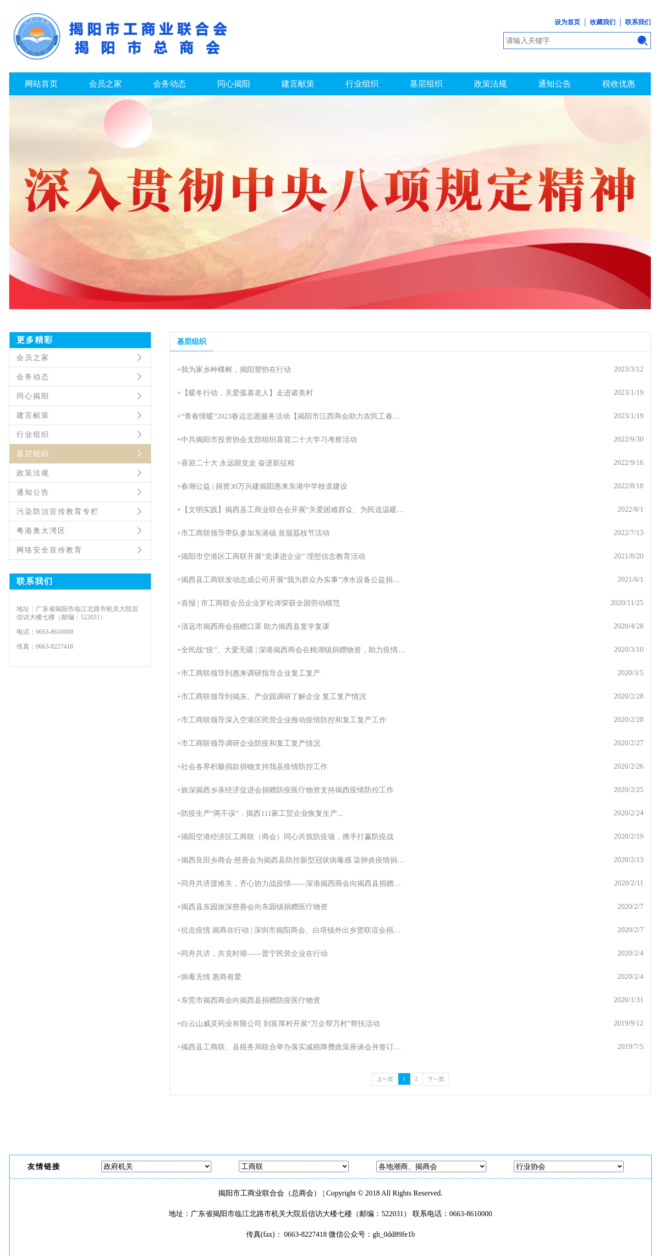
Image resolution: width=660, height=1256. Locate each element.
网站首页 (41, 83)
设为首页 (567, 22)
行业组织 (362, 83)
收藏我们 (603, 22)
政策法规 (490, 83)
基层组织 (426, 83)
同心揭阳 (233, 83)
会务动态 (169, 83)
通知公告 (554, 83)
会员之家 (105, 83)
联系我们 (638, 22)
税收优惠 (618, 83)
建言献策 (297, 83)
